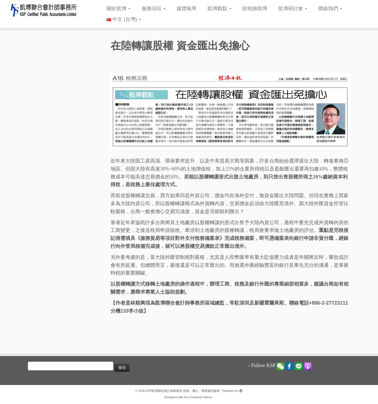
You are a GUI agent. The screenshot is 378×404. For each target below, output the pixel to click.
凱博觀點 (219, 8)
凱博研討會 (292, 8)
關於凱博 (119, 8)
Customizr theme (200, 397)
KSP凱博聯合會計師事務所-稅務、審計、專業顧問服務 (183, 390)
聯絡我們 (330, 8)
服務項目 (154, 8)
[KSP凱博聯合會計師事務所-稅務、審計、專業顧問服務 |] (43, 10)
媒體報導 (186, 8)
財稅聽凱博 (254, 8)
